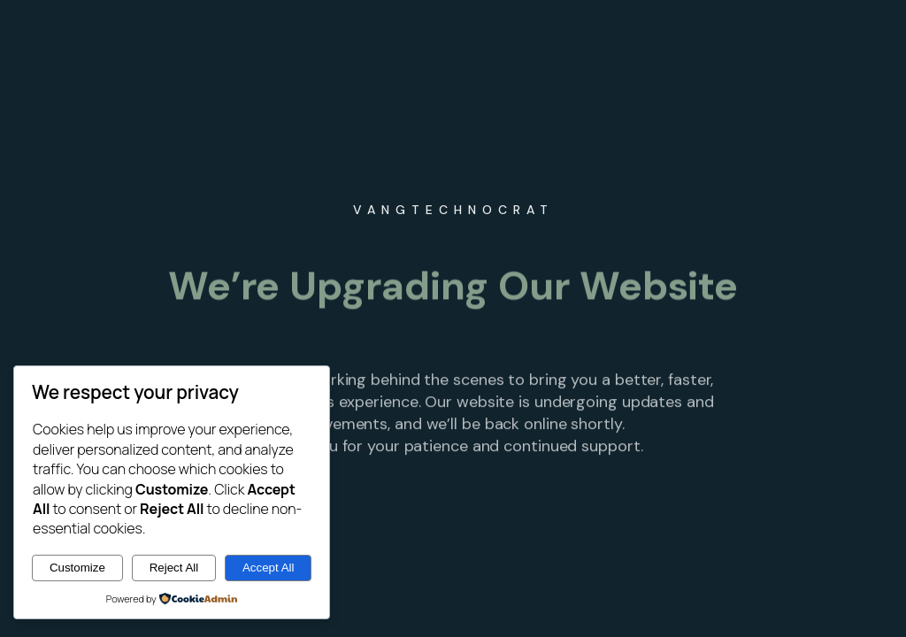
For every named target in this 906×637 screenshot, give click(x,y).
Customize (77, 567)
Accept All (268, 567)
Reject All (174, 567)
